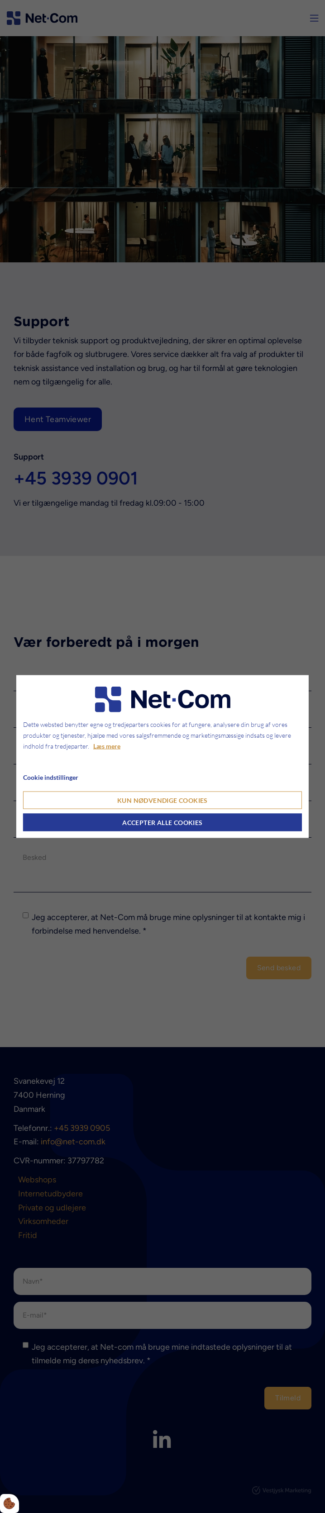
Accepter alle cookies (162, 822)
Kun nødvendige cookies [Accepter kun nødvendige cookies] (162, 800)
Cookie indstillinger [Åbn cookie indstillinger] (50, 777)
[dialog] (162, 756)
